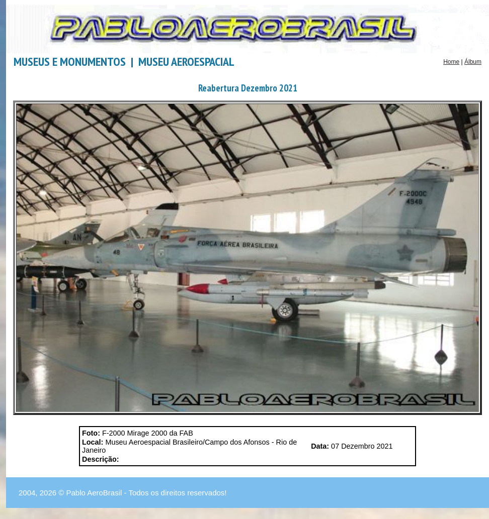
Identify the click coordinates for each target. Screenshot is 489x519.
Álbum (472, 61)
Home (451, 61)
